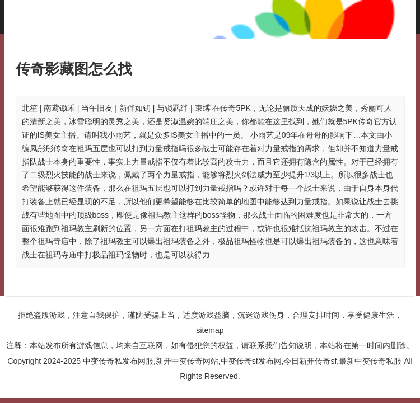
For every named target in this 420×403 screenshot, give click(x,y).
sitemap (209, 330)
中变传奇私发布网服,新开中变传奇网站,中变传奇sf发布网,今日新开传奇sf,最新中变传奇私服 (242, 361)
